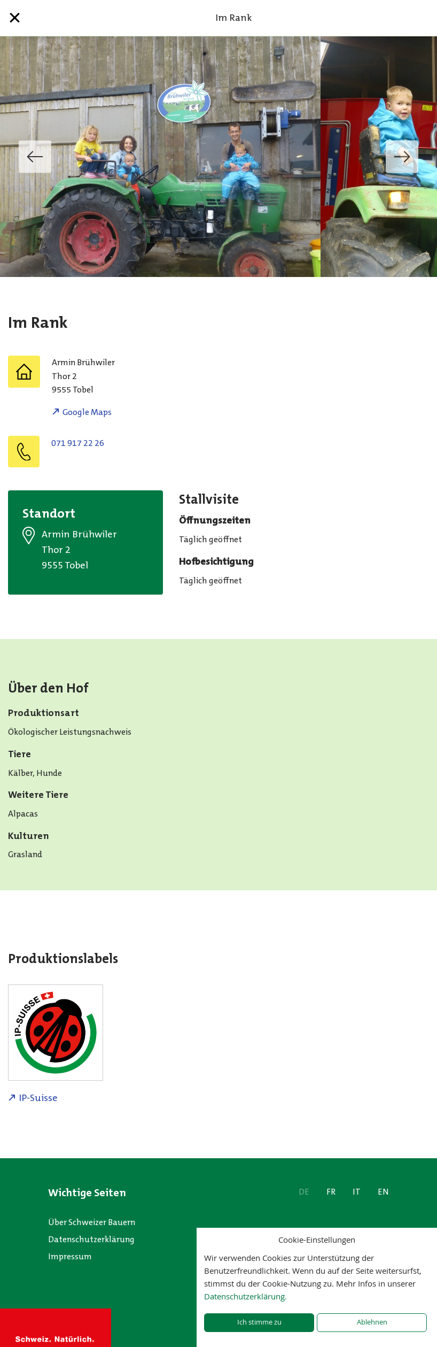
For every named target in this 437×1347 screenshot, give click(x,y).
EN (383, 1191)
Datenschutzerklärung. (245, 1296)
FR (330, 1191)
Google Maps (87, 412)
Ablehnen (372, 1322)
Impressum (70, 1256)
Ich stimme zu (259, 1322)
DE (304, 1191)
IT (357, 1191)
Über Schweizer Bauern (91, 1222)
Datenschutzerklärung (91, 1239)
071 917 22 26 (77, 443)
